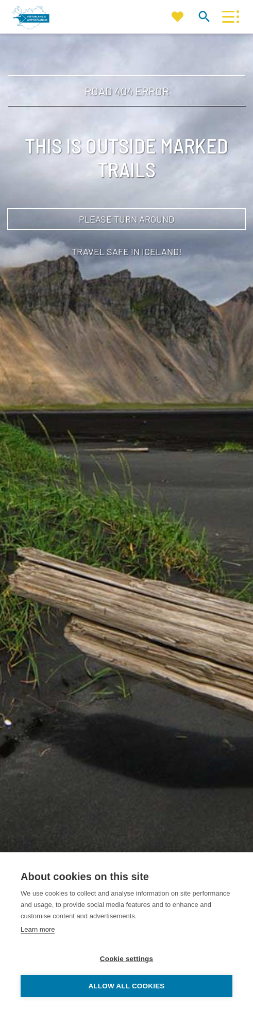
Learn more (38, 929)
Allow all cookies (126, 986)
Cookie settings (127, 959)
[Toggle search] (204, 16)
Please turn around (126, 219)
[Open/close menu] (228, 16)
